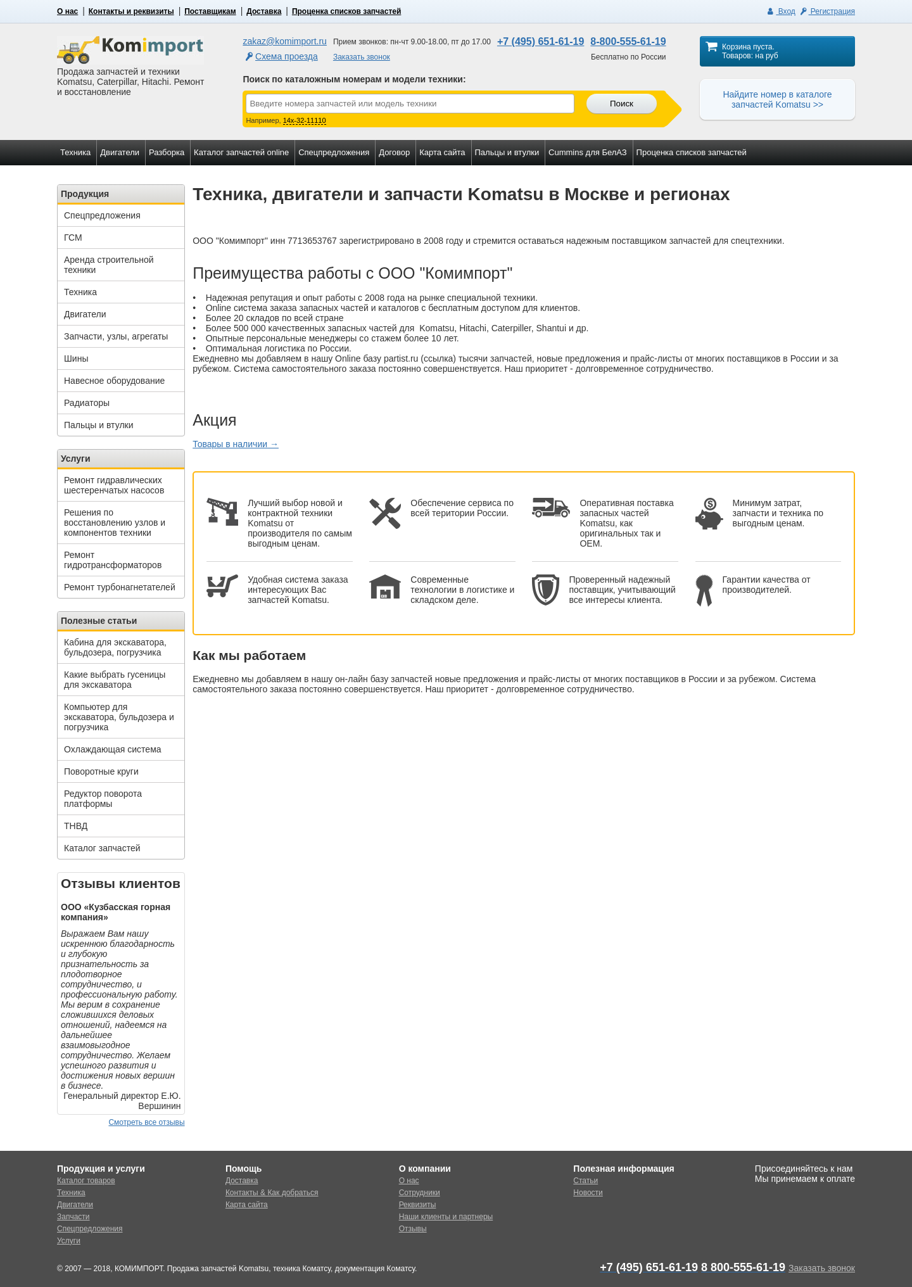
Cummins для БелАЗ (587, 152)
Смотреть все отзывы (146, 1122)
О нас (67, 11)
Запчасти (73, 1216)
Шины (76, 358)
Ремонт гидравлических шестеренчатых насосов (114, 485)
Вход (780, 11)
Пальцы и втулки (507, 152)
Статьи (585, 1180)
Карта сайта (442, 152)
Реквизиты (417, 1204)
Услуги (68, 1240)
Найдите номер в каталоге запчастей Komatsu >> (777, 99)
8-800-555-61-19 (628, 41)
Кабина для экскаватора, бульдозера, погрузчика (115, 647)
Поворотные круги (101, 771)
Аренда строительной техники (109, 265)
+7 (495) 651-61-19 (540, 41)
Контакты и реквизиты (131, 11)
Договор (394, 152)
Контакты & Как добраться (272, 1192)
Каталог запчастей (102, 848)
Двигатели (119, 152)
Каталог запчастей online (241, 152)
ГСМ (73, 237)
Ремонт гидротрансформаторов (113, 560)
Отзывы (413, 1228)
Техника (75, 152)
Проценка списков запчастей (346, 11)
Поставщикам (210, 11)
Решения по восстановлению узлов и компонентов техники (114, 522)
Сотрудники (419, 1192)
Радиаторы (87, 403)
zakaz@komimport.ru (284, 41)
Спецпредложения (333, 152)
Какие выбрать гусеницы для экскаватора (114, 679)
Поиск (621, 103)
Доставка (263, 11)
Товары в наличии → (236, 444)
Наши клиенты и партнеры (446, 1216)
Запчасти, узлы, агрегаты (116, 336)
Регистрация (826, 11)
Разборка (166, 152)
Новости (587, 1192)
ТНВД (75, 826)
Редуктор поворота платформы (103, 799)
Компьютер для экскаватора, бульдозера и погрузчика (119, 717)
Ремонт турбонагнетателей (119, 587)
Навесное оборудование (114, 381)
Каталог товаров (86, 1180)
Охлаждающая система (113, 749)
